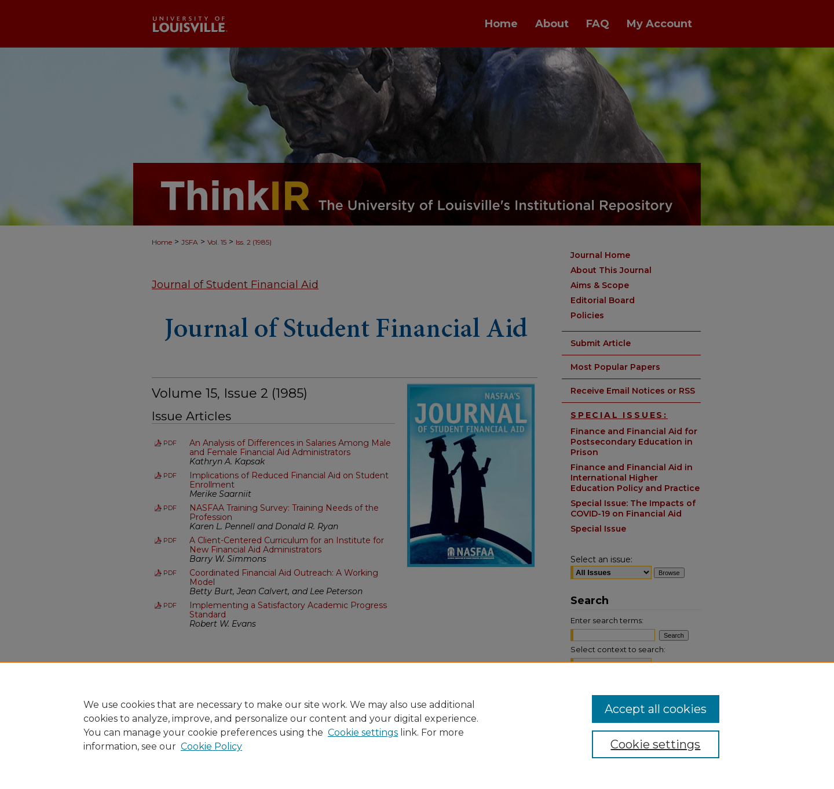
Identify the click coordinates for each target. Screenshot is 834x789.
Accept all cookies (656, 709)
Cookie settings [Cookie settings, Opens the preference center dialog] (655, 744)
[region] (417, 725)
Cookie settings (363, 732)
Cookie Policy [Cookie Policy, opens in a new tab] (211, 746)
